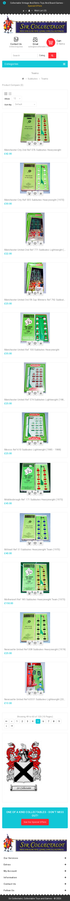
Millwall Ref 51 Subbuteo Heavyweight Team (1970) (32, 549)
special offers (35, 6)
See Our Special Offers (35, 822)
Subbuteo (33, 79)
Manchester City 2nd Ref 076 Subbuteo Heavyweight (32, 150)
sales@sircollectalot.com (39, 47)
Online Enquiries (16, 47)
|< (6, 721)
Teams (44, 79)
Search (52, 56)
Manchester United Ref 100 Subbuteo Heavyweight (31, 349)
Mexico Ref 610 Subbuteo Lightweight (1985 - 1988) (32, 449)
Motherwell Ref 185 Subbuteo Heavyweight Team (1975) (34, 599)
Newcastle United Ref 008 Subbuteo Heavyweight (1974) (35, 649)
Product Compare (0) (12, 85)
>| (11, 726)
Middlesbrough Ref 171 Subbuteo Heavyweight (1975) (33, 499)
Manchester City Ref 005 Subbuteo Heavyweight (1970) (34, 199)
